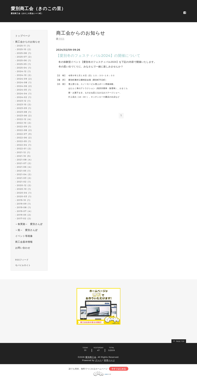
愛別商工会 (90, 357)
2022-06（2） (25, 137)
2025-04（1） (24, 67)
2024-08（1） (25, 82)
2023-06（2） (25, 115)
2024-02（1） (24, 97)
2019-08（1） (24, 207)
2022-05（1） (24, 141)
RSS (60, 39)
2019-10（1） (24, 200)
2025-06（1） (24, 60)
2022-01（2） (24, 148)
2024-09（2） (25, 78)
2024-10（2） (24, 75)
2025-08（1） (24, 53)
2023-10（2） (24, 104)
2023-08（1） (24, 112)
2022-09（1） (24, 126)
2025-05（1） (24, 64)
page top (179, 340)
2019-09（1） (24, 203)
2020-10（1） (24, 189)
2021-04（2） (24, 174)
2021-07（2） (24, 163)
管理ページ (109, 360)
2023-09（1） (24, 108)
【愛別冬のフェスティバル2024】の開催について (98, 55)
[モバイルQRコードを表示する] (30, 265)
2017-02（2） (24, 218)
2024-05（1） (24, 89)
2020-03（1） (24, 196)
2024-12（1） (24, 71)
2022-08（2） (25, 130)
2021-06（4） (24, 167)
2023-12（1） (24, 101)
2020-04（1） (25, 192)
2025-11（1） (24, 45)
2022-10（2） (24, 123)
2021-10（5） (24, 156)
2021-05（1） (24, 170)
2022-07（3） (25, 134)
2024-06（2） (25, 86)
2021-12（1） (24, 152)
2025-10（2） (24, 49)
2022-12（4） (24, 119)
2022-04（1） (24, 145)
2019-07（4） (24, 211)
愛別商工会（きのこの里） (38, 8)
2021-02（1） (24, 181)
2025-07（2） (25, 56)
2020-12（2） (24, 185)
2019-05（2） (24, 215)
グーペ (98, 360)
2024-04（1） (25, 93)
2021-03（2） (24, 178)
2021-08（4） (25, 159)
